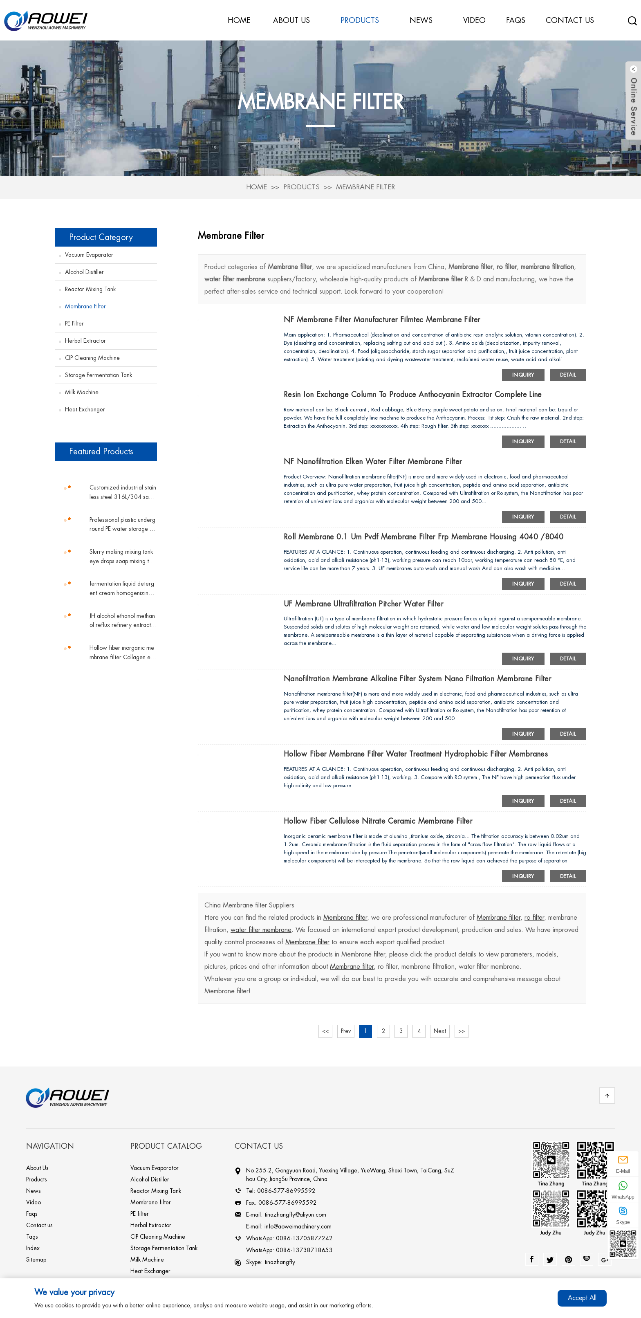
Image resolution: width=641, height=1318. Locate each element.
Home (256, 185)
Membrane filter (365, 185)
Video (33, 1202)
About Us (37, 1168)
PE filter (74, 322)
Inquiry (523, 373)
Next (442, 1031)
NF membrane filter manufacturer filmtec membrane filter (383, 318)
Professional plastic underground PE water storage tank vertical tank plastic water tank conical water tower (123, 524)
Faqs (32, 1214)
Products (301, 185)
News (425, 20)
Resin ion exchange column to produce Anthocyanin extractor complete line (413, 393)
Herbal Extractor (85, 339)
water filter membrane (261, 930)
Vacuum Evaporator (89, 253)
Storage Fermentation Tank (98, 374)
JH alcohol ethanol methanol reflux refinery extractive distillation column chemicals (122, 620)
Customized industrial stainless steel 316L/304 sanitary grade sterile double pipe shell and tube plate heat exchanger (123, 492)
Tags (32, 1236)
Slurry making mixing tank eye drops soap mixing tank (122, 556)
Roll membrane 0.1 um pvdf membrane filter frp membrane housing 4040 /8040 (425, 536)
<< (323, 1031)
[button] (106, 469)
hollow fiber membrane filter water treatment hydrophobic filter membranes (417, 753)
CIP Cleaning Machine (92, 356)
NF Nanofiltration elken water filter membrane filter (373, 461)
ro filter (534, 917)
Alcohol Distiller (84, 271)
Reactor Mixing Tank (90, 288)
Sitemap (36, 1259)
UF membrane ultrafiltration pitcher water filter (364, 603)
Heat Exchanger (85, 408)
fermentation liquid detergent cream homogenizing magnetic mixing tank (122, 588)
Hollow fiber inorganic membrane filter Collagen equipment (123, 652)
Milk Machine (82, 391)
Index (33, 1248)
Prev (345, 1031)
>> (464, 1031)
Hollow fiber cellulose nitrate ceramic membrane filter (379, 820)
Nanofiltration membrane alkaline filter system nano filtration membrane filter (418, 678)
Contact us (39, 1225)
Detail (568, 373)
